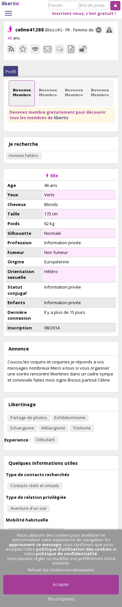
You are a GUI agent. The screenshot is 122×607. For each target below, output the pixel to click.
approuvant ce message (35, 544)
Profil (11, 71)
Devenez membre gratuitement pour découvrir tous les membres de (57, 114)
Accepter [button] (61, 584)
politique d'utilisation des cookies (74, 549)
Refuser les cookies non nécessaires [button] (61, 570)
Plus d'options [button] (61, 599)
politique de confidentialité (66, 553)
